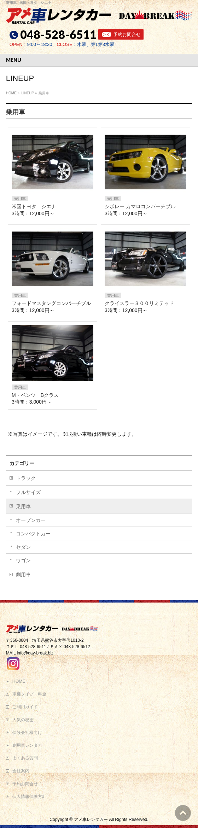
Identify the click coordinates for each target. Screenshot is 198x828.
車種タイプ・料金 (29, 694)
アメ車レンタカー (91, 819)
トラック (26, 478)
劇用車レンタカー (29, 745)
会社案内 (20, 770)
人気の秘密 (23, 719)
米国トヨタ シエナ (34, 206)
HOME (18, 681)
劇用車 (23, 574)
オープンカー (31, 520)
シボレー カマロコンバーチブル (140, 206)
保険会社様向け (27, 732)
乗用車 (20, 198)
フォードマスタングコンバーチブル (51, 303)
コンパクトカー (33, 533)
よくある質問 (25, 758)
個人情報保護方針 (29, 796)
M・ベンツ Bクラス (35, 395)
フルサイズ (28, 492)
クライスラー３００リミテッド (139, 303)
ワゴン (23, 560)
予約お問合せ (127, 34)
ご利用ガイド (25, 706)
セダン (23, 547)
